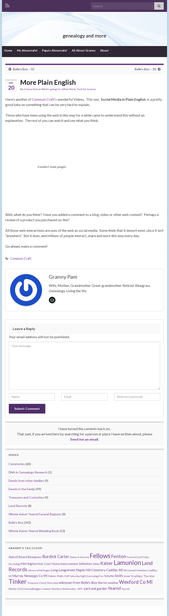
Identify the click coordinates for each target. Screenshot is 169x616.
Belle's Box (16, 522)
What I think (69, 89)
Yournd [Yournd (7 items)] (125, 588)
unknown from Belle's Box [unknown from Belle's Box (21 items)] (78, 582)
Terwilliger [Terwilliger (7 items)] (136, 576)
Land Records (18, 506)
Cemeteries (17, 464)
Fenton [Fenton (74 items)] (118, 556)
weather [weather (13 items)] (113, 582)
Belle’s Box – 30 (145, 69)
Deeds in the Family (22, 489)
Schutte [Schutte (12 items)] (109, 576)
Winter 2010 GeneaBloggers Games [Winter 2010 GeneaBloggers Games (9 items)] (30, 588)
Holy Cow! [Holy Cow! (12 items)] (44, 564)
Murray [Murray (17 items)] (17, 576)
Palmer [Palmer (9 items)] (52, 576)
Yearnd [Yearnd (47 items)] (114, 588)
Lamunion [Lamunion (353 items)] (127, 562)
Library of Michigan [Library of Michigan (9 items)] (39, 570)
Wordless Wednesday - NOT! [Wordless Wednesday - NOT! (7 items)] (67, 588)
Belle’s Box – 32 (23, 69)
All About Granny (84, 50)
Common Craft (20, 258)
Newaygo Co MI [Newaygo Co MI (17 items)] (36, 576)
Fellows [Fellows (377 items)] (100, 555)
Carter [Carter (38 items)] (63, 556)
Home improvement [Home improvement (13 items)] (65, 564)
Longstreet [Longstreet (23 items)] (67, 570)
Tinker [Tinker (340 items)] (18, 581)
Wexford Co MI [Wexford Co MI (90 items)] (135, 582)
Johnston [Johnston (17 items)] (85, 564)
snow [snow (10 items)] (126, 576)
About (104, 50)
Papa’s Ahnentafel (54, 50)
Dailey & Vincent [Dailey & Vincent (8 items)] (79, 557)
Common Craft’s (44, 99)
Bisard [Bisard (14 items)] (23, 557)
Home (8, 50)
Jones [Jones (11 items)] (96, 564)
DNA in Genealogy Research (28, 472)
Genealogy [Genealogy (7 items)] (14, 563)
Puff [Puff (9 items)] (66, 576)
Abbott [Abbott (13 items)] (13, 557)
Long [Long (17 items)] (54, 570)
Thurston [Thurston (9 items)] (148, 576)
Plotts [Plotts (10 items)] (60, 576)
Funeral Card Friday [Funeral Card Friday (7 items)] (138, 557)
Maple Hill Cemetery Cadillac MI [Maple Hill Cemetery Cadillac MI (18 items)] (99, 570)
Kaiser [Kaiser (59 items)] (106, 563)
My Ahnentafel (27, 50)
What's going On (51, 89)
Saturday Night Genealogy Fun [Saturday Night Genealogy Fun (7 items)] (87, 576)
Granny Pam (84, 28)
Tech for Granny (86, 89)
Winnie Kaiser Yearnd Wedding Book (34, 531)
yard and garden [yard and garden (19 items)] (95, 588)
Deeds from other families (26, 480)
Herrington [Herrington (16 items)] (29, 564)
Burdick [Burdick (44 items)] (49, 556)
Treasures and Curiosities (26, 497)
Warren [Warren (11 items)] (102, 582)
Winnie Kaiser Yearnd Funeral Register (35, 514)
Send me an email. (84, 439)
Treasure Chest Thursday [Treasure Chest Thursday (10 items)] (43, 582)
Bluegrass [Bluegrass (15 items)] (35, 557)
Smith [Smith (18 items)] (119, 576)
